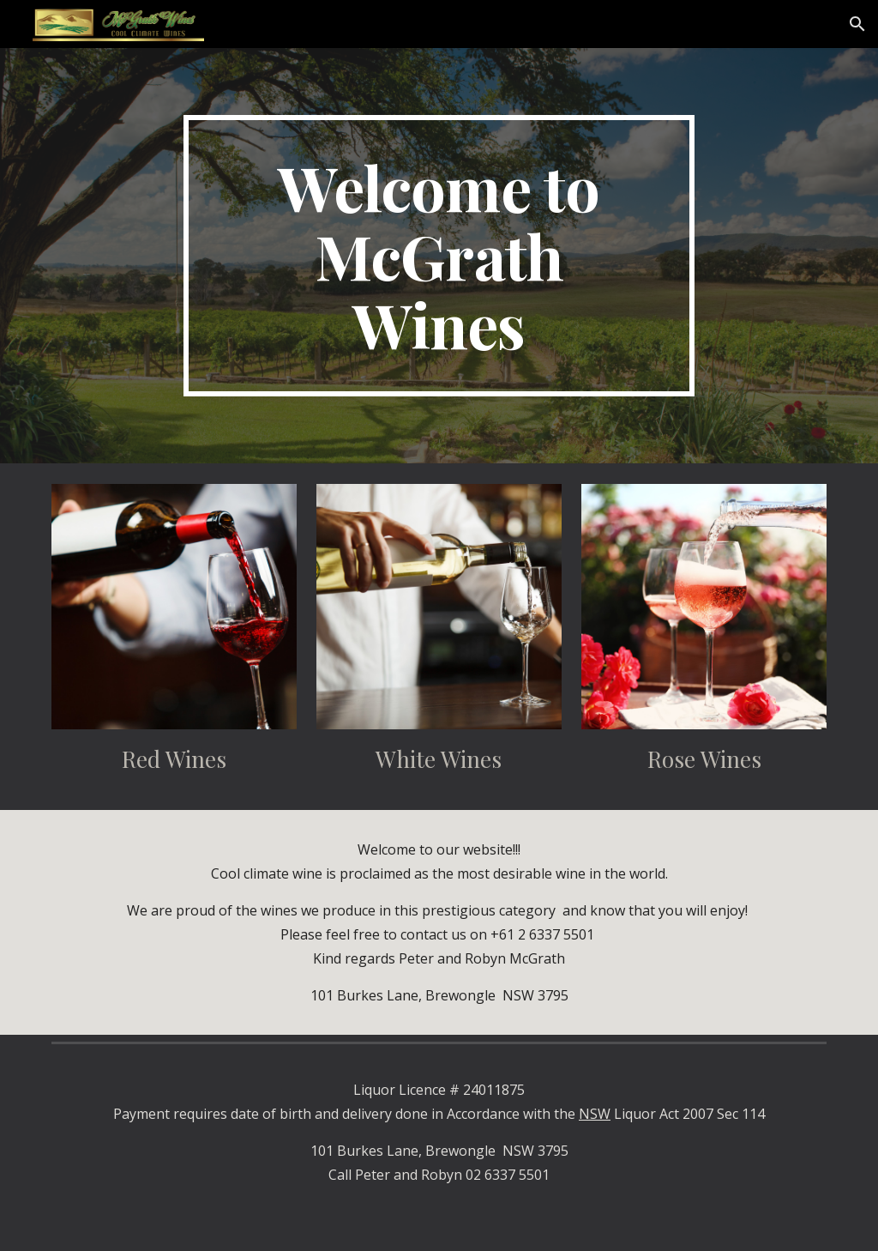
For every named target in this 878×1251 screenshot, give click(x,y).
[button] (857, 24)
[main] (438, 255)
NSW (594, 1113)
